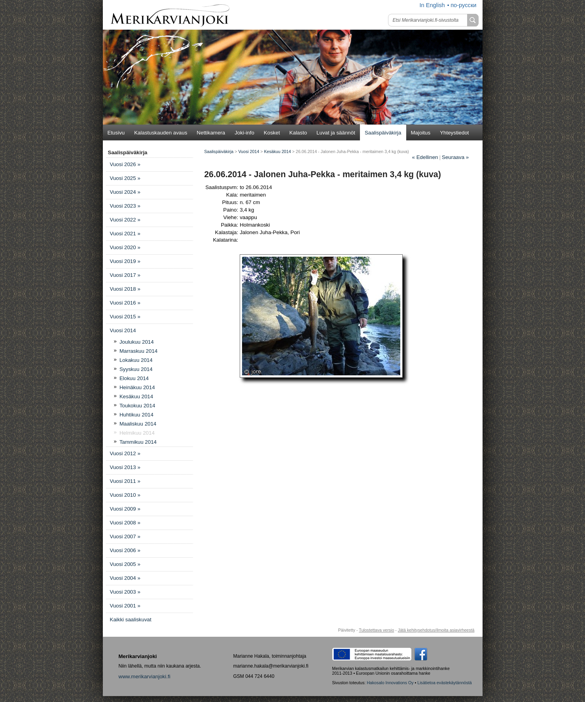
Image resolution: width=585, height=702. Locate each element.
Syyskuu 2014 (136, 369)
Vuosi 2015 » (125, 317)
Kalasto (298, 133)
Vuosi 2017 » (125, 275)
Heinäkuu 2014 (137, 387)
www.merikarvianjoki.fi (144, 676)
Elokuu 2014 (134, 378)
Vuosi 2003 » (125, 592)
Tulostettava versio (376, 630)
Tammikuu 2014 (138, 442)
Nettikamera (211, 133)
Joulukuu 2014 (136, 342)
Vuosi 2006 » (125, 550)
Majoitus (421, 133)
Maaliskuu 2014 (137, 424)
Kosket (272, 133)
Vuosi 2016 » (125, 303)
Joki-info (244, 133)
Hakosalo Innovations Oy (390, 682)
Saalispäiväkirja (383, 133)
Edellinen (425, 157)
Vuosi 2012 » (125, 453)
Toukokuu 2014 (137, 406)
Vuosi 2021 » (125, 234)
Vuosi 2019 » (125, 261)
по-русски (463, 5)
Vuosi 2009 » (125, 509)
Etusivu (116, 133)
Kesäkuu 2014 (136, 396)
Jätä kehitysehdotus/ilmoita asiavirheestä (436, 630)
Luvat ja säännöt (335, 133)
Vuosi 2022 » (125, 220)
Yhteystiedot (454, 133)
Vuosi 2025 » (125, 178)
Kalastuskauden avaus (160, 133)
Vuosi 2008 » (125, 523)
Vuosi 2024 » (125, 192)
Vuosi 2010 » (125, 495)
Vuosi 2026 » (125, 164)
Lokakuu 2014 (136, 360)
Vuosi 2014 (123, 330)
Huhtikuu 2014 (136, 415)
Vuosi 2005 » (125, 564)
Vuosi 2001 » (125, 606)
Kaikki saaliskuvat (130, 620)
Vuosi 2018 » (125, 289)
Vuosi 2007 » (125, 536)
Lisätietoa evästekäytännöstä (444, 682)
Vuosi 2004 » (125, 578)
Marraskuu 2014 (138, 351)
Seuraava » (455, 157)
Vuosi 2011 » (125, 481)
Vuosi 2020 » (125, 247)
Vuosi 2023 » (125, 206)
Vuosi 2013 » (125, 467)
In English (432, 5)
